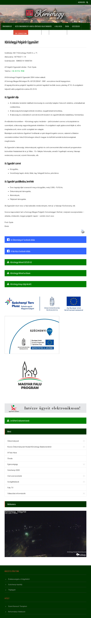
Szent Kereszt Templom (17, 606)
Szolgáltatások (35, 33)
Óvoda (67, 26)
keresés (83, 2)
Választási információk (58, 33)
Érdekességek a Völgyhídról (19, 579)
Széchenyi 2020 (7, 33)
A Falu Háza (58, 26)
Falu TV (45, 33)
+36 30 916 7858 (17, 71)
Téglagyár (12, 590)
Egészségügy (76, 26)
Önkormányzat (7, 26)
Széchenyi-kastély (15, 584)
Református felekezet (16, 612)
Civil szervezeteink (21, 33)
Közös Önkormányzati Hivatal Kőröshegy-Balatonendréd (33, 26)
